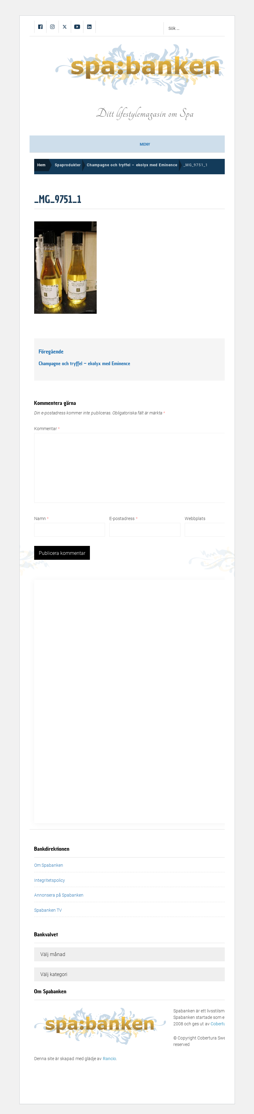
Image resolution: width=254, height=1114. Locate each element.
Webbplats (195, 518)
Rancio (109, 1058)
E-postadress (123, 518)
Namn (41, 518)
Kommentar (47, 428)
